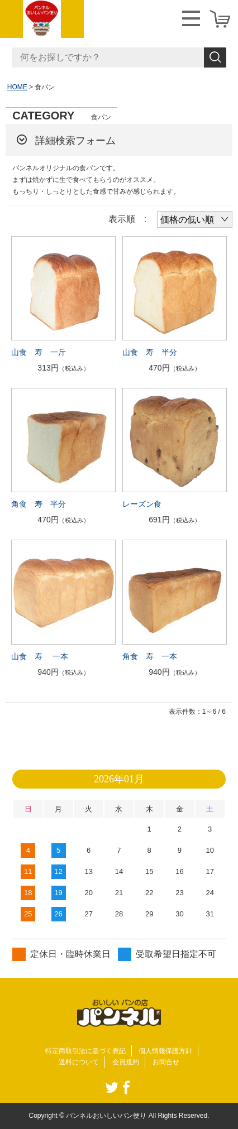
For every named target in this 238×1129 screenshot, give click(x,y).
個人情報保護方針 (165, 1051)
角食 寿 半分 (38, 503)
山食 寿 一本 (39, 656)
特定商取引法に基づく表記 (85, 1051)
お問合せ (166, 1062)
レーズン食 (141, 503)
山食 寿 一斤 (38, 352)
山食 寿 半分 (149, 352)
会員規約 (125, 1062)
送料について (79, 1062)
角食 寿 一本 (149, 656)
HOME (17, 87)
